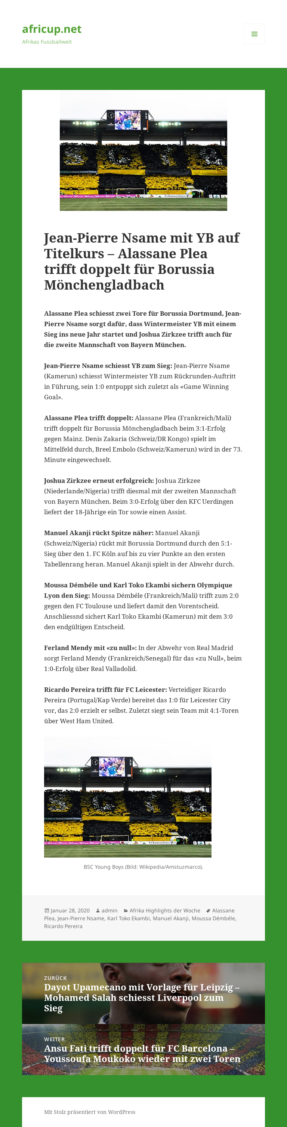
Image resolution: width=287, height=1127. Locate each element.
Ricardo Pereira (63, 926)
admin (110, 910)
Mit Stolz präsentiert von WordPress (89, 1111)
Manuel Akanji (171, 918)
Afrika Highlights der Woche (165, 910)
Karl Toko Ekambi (128, 918)
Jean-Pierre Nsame (81, 918)
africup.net (52, 28)
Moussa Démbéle (213, 918)
